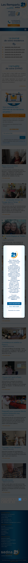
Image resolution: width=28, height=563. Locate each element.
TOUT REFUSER (14, 306)
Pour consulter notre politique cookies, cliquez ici (13, 312)
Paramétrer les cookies (14, 310)
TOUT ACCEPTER (14, 303)
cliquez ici (14, 299)
